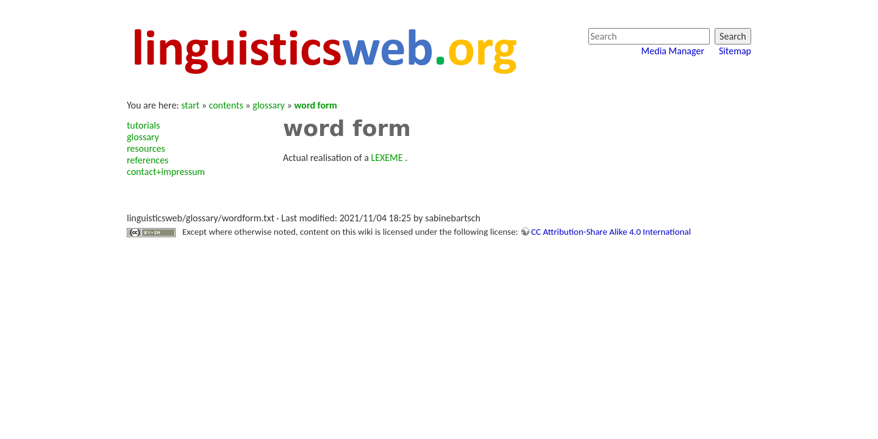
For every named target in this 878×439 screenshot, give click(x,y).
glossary (268, 105)
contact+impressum (166, 171)
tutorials (143, 125)
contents (226, 105)
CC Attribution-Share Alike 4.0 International (611, 231)
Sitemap (735, 51)
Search (732, 36)
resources (146, 148)
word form (315, 105)
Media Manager (672, 51)
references (147, 160)
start (190, 105)
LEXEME (386, 157)
